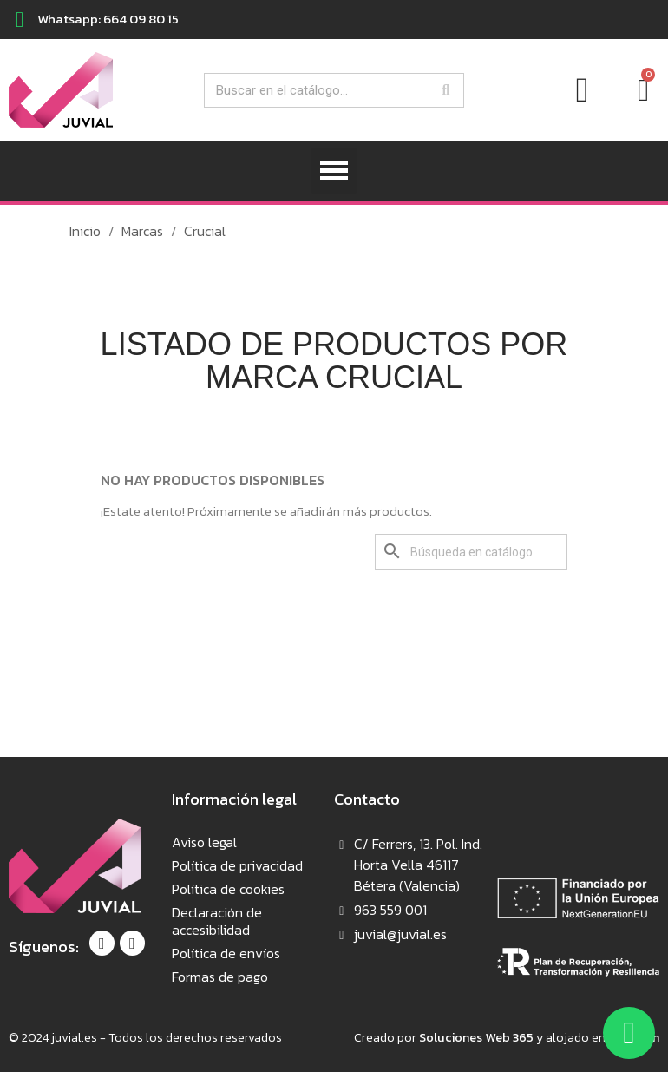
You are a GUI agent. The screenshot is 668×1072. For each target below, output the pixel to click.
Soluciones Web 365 (476, 1037)
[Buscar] (471, 552)
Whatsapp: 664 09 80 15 (108, 19)
